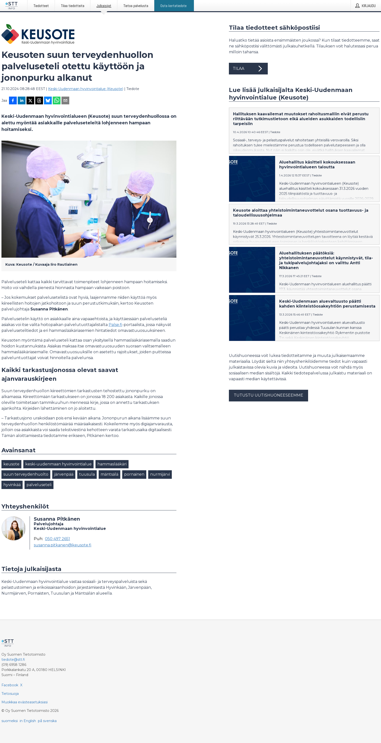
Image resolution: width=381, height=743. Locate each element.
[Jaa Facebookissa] (13, 101)
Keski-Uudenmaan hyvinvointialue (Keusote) (85, 89)
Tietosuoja (10, 693)
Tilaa (248, 68)
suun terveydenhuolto (25, 474)
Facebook (9, 685)
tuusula (87, 474)
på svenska (47, 721)
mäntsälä (109, 474)
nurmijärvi (160, 474)
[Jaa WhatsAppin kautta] (57, 101)
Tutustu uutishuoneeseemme (268, 399)
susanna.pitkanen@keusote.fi (62, 545)
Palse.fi (115, 324)
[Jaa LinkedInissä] (22, 101)
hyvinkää (12, 484)
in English (28, 721)
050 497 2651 (57, 539)
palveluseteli (39, 484)
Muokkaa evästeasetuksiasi (24, 702)
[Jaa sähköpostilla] (65, 101)
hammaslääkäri (112, 464)
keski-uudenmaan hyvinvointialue (58, 464)
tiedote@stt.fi (13, 659)
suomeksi (9, 721)
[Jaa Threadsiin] (39, 101)
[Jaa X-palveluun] (30, 101)
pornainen (134, 474)
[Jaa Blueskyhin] (48, 101)
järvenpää (63, 474)
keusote (11, 464)
